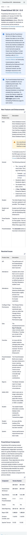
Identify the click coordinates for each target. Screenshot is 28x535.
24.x (8, 6)
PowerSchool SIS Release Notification (11, 26)
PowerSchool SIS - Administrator (11, 2)
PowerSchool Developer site (13, 72)
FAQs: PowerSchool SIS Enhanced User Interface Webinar (15, 57)
